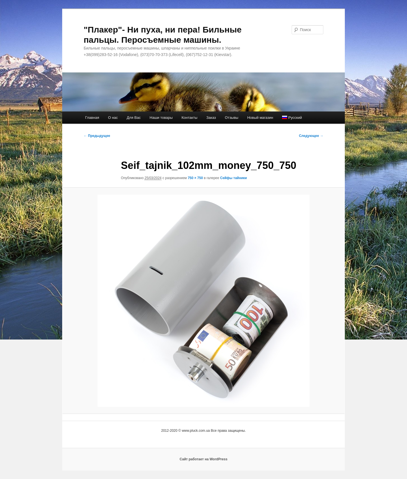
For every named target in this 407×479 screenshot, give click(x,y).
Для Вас (133, 117)
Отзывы (232, 117)
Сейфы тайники (233, 178)
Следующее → (311, 136)
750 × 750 (195, 178)
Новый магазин (260, 117)
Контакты (189, 117)
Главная (92, 117)
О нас (113, 117)
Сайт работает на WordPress (203, 459)
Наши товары (161, 117)
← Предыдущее (97, 136)
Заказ (211, 117)
